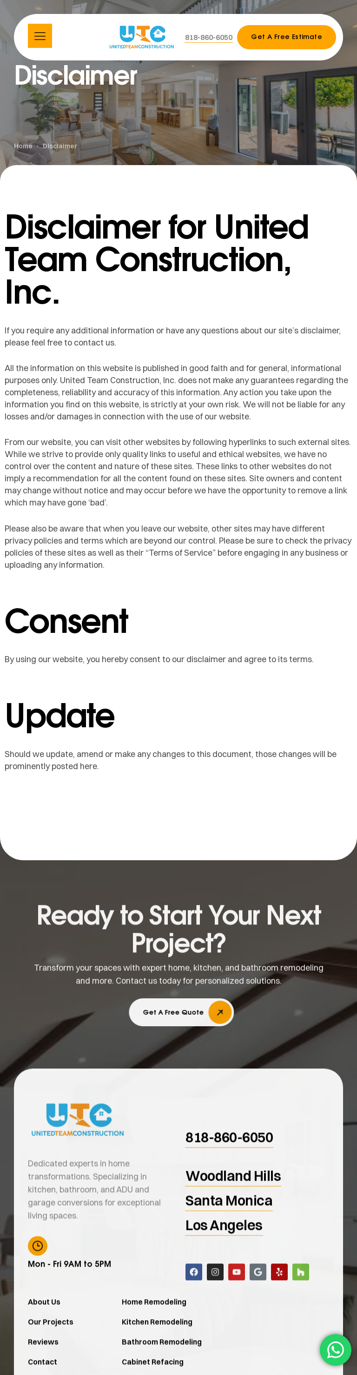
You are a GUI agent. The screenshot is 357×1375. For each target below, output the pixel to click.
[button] (208, 37)
